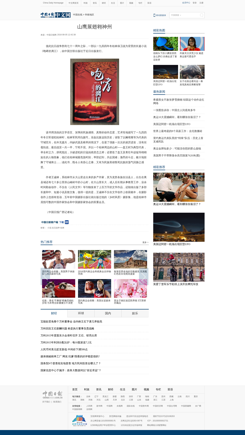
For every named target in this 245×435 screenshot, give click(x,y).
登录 (195, 3)
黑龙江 (106, 396)
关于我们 (46, 402)
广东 (155, 396)
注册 (201, 3)
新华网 (99, 406)
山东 (139, 400)
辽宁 (96, 396)
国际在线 (131, 406)
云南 (180, 396)
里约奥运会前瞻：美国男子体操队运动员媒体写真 (58, 272)
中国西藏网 (186, 406)
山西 (107, 400)
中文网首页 (74, 3)
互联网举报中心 (97, 416)
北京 (123, 400)
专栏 (140, 3)
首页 (75, 389)
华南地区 (89, 14)
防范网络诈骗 (115, 416)
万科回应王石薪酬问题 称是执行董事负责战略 (67, 328)
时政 (86, 3)
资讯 (95, 3)
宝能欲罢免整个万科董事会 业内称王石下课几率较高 (71, 321)
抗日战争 (56, 228)
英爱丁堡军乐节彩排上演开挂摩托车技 (175, 284)
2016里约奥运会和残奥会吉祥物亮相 (94, 272)
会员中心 (186, 2)
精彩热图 (159, 30)
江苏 (163, 400)
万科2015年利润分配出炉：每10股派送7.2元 (66, 342)
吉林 (88, 396)
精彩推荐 (159, 167)
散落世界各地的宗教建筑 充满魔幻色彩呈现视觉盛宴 (130, 272)
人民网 (89, 406)
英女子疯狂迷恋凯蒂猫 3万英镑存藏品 (130, 301)
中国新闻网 (77, 409)
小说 (49, 228)
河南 (90, 400)
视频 (131, 3)
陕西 (123, 396)
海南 (147, 396)
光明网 (89, 409)
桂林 (62, 228)
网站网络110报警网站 (156, 425)
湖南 (82, 400)
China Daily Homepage (53, 3)
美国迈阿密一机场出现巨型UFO (171, 124)
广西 (139, 396)
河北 (99, 400)
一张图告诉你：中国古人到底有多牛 (174, 110)
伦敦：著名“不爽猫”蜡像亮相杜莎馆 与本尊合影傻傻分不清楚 (58, 301)
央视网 (120, 406)
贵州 (163, 396)
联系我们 (57, 402)
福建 (147, 400)
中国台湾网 (172, 406)
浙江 (155, 400)
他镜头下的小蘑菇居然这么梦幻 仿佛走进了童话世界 (165, 56)
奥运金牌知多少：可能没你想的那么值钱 (177, 148)
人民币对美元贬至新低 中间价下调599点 (64, 349)
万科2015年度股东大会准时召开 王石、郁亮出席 (69, 335)
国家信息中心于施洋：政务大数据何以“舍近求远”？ (71, 370)
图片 (122, 3)
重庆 (196, 396)
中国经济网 (158, 406)
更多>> (145, 242)
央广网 (198, 406)
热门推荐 (47, 242)
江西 (131, 400)
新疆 (115, 396)
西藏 (171, 396)
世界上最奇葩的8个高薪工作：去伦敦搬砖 (177, 131)
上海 (172, 400)
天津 (115, 400)
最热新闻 (159, 91)
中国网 (109, 406)
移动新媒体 (161, 15)
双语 (149, 3)
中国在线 (77, 14)
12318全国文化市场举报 (131, 425)
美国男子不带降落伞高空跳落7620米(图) (176, 155)
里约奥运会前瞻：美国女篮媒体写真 (94, 301)
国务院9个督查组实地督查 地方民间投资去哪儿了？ (71, 363)
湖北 (74, 400)
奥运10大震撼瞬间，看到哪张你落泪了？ (177, 117)
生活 (113, 3)
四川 (188, 396)
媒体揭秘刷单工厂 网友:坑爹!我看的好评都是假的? (70, 356)
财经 (104, 3)
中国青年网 (144, 406)
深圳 (131, 396)
